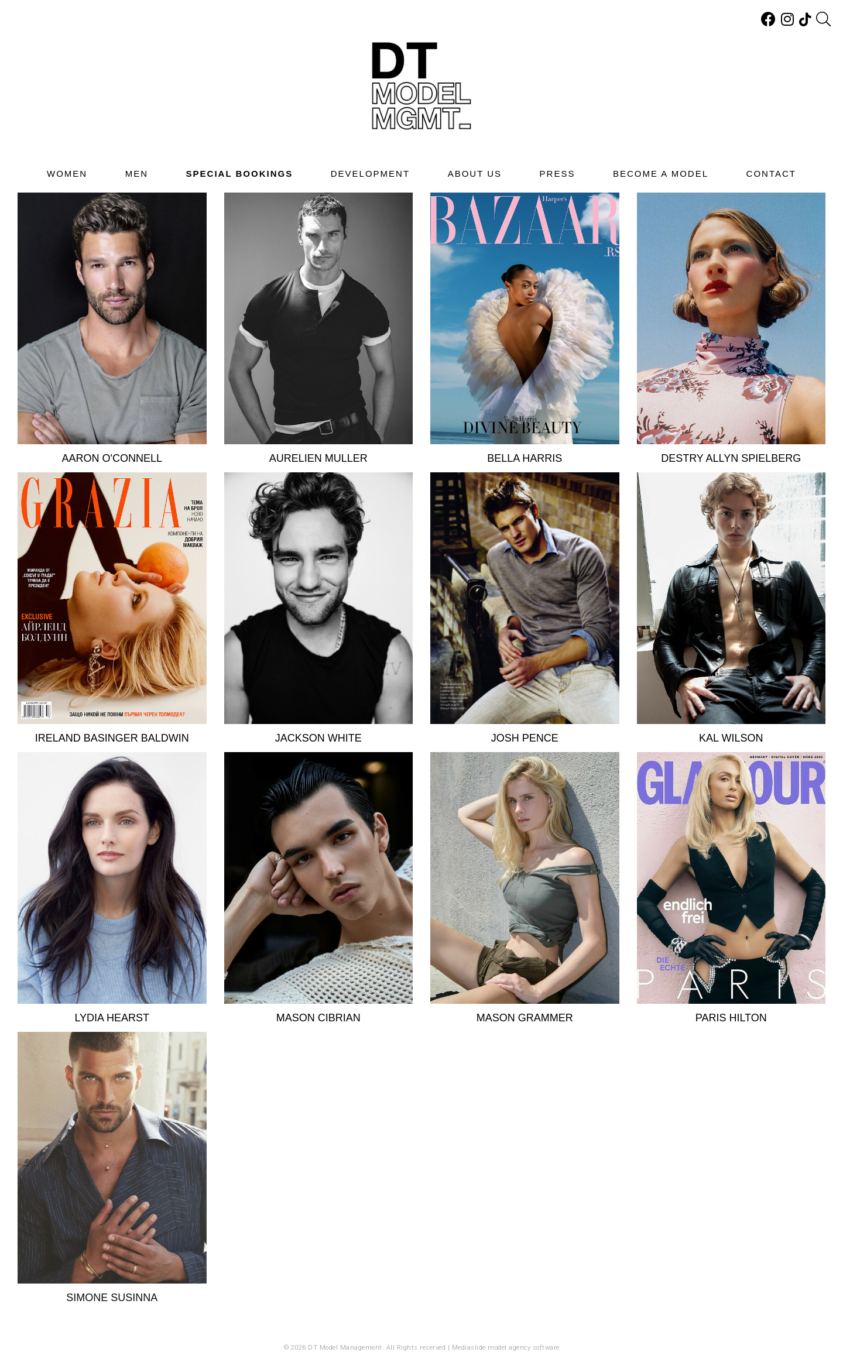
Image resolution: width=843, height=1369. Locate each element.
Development (370, 174)
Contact (771, 174)
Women (67, 174)
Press (557, 174)
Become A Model (660, 174)
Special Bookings (239, 174)
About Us (475, 174)
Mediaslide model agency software (506, 1347)
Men (136, 174)
